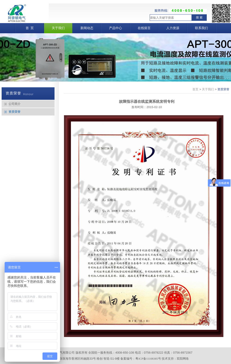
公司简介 (15, 104)
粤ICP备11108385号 (148, 358)
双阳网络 (183, 358)
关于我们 (208, 89)
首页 (195, 89)
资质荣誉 (15, 111)
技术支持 (168, 358)
